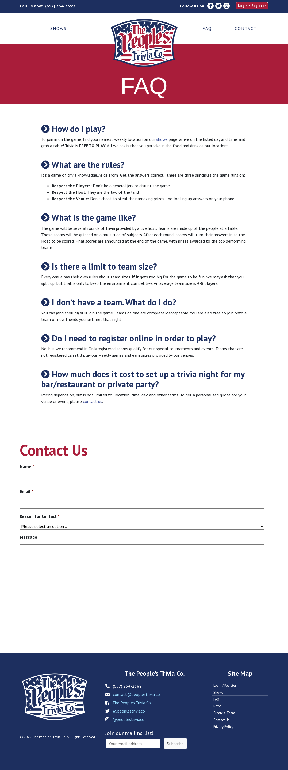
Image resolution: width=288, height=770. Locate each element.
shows (162, 139)
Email (26, 491)
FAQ (207, 28)
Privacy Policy (223, 727)
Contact (246, 28)
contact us (92, 401)
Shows (58, 28)
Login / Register (252, 5)
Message (28, 537)
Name (27, 466)
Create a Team (224, 713)
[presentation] (60, 607)
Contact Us (221, 720)
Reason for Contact (40, 516)
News (217, 706)
